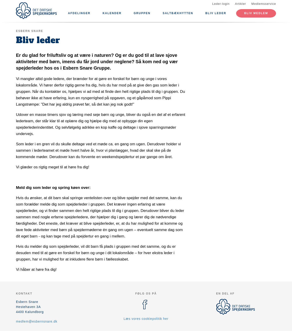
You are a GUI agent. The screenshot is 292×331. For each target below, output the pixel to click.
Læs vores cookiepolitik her (146, 319)
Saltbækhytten (178, 13)
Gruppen (142, 13)
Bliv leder (215, 13)
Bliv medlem (256, 13)
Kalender (112, 13)
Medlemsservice (263, 3)
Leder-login (220, 3)
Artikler (240, 3)
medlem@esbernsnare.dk (36, 321)
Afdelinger (79, 13)
